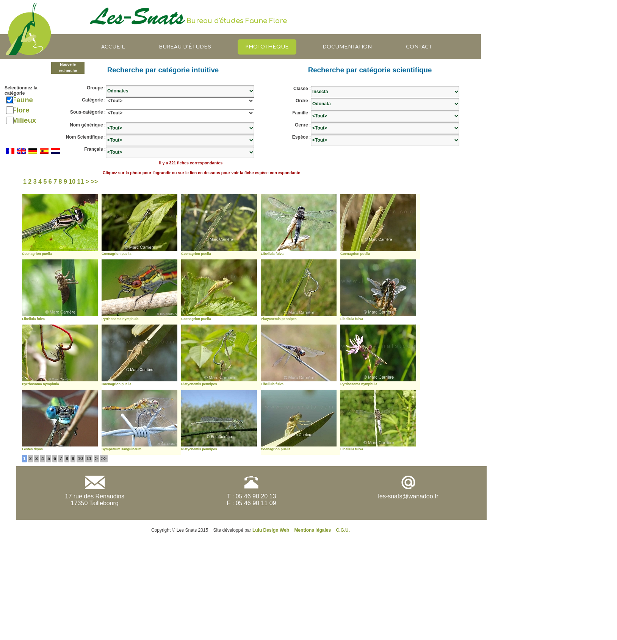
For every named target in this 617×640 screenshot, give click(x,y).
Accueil (113, 47)
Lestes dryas (32, 449)
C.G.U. (343, 530)
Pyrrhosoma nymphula (120, 319)
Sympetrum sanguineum (121, 449)
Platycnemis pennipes (279, 319)
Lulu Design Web (270, 530)
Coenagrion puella (37, 254)
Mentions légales (312, 530)
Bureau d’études (185, 47)
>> (103, 458)
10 (80, 458)
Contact (419, 47)
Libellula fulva (272, 254)
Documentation (347, 47)
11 (88, 458)
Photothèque (267, 47)
